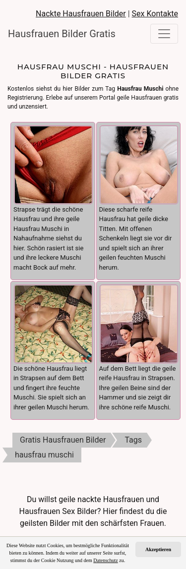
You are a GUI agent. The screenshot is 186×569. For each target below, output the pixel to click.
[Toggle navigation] (164, 34)
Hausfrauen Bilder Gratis (57, 34)
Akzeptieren (158, 549)
